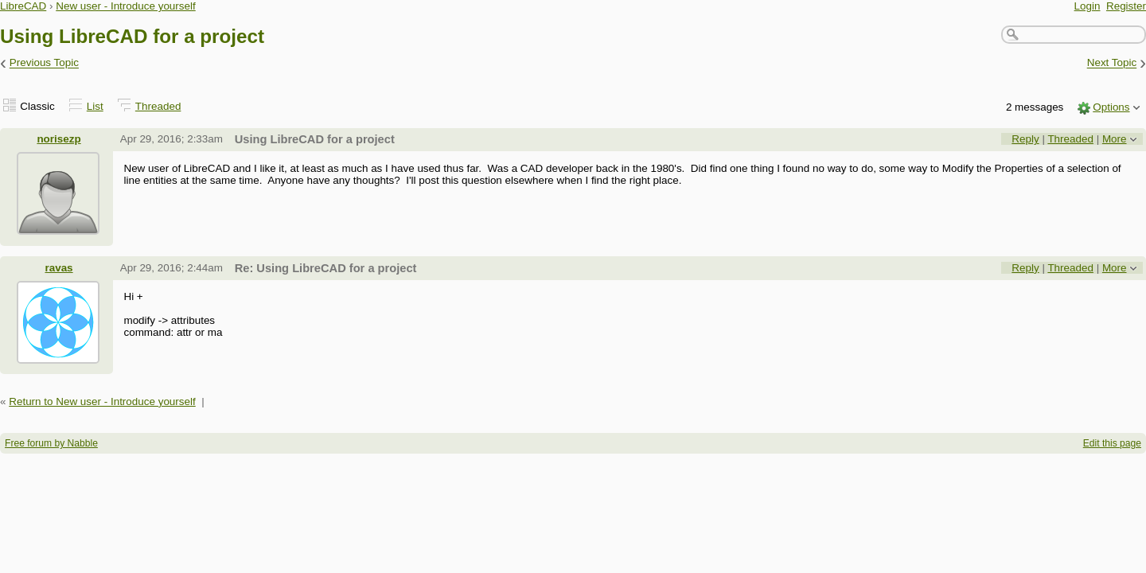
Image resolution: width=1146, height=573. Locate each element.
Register (1126, 6)
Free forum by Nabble (51, 443)
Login (1087, 6)
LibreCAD (23, 6)
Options (1111, 107)
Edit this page (1112, 443)
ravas (58, 268)
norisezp (58, 139)
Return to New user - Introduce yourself (102, 401)
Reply (1025, 139)
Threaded (158, 106)
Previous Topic (44, 63)
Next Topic (1112, 63)
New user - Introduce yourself (126, 6)
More (1114, 139)
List (95, 106)
